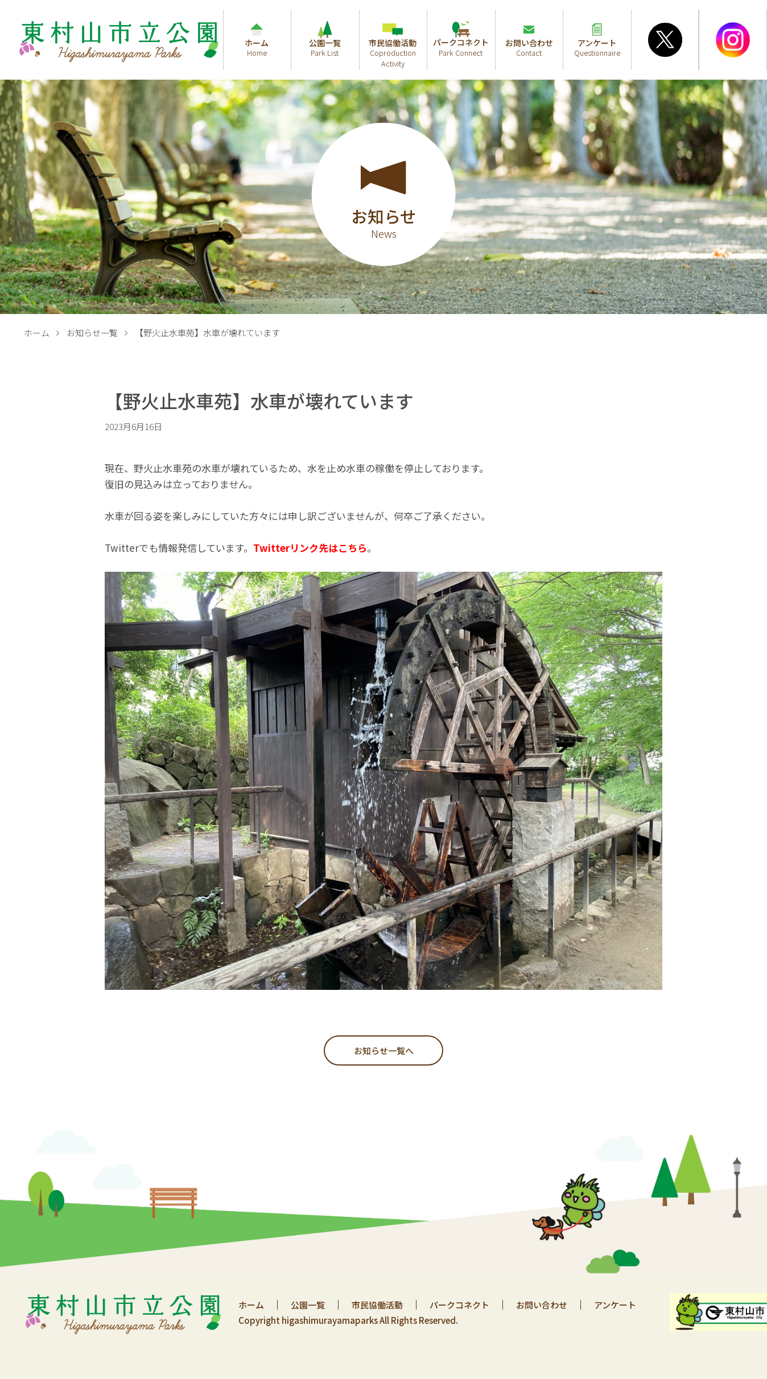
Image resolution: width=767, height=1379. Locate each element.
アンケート (615, 1305)
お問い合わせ (541, 1305)
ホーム (37, 332)
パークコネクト (459, 1305)
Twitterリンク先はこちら (310, 547)
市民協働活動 (377, 1305)
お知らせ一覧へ (384, 1050)
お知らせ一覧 (92, 332)
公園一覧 (308, 1305)
